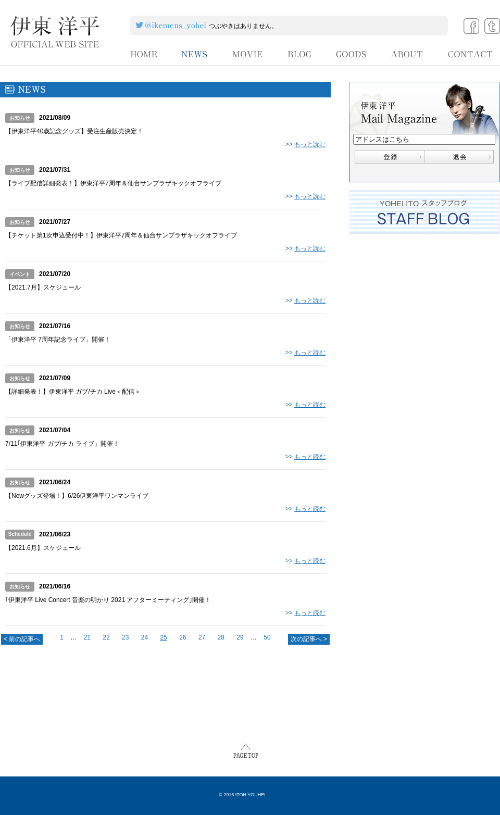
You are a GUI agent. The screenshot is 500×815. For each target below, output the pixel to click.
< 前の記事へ (22, 639)
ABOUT (407, 54)
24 (144, 637)
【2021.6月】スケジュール (43, 547)
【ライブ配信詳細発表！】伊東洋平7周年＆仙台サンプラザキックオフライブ (113, 183)
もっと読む (310, 144)
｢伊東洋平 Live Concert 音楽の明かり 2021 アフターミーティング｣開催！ (108, 600)
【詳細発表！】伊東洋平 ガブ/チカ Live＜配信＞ (73, 391)
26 (182, 637)
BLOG (300, 54)
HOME (143, 54)
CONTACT (470, 54)
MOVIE (248, 54)
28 (221, 637)
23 (125, 637)
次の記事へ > (309, 639)
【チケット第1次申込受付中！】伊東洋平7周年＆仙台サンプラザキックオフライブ (121, 235)
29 (239, 637)
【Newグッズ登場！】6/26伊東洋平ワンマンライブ (76, 495)
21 (87, 637)
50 (267, 637)
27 (201, 637)
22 (106, 637)
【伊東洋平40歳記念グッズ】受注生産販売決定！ (74, 131)
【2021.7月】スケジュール (43, 287)
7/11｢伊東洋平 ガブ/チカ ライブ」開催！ (62, 443)
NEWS (194, 54)
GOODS (351, 54)
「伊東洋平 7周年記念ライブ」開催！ (57, 339)
